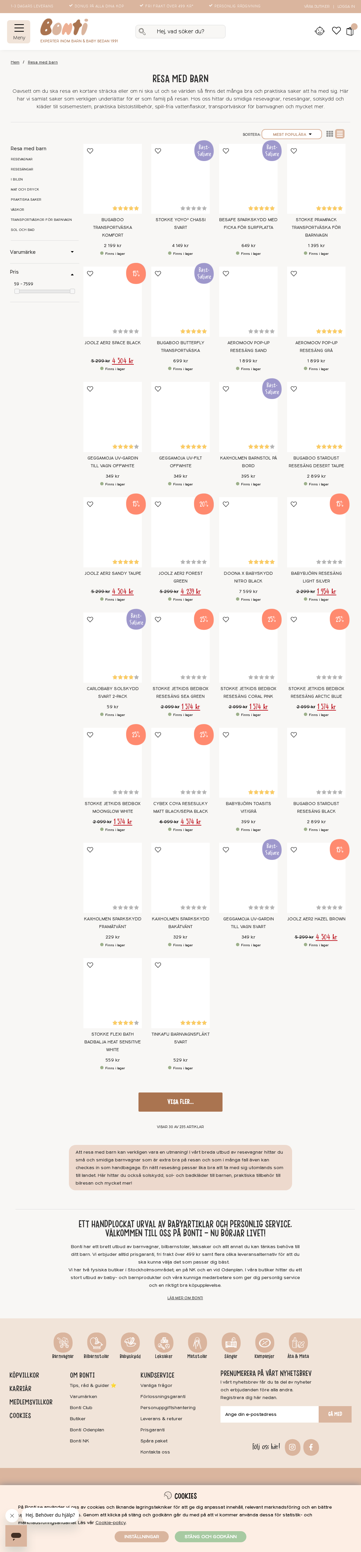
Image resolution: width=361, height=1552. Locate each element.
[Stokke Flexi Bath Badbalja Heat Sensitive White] (112, 993)
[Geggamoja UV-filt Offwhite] (180, 417)
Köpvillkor (24, 1375)
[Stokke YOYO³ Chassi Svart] (180, 179)
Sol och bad (23, 230)
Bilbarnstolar (96, 1356)
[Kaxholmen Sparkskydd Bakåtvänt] (180, 878)
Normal (339, 133)
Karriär (20, 1389)
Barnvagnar (63, 1356)
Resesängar (22, 169)
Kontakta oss (155, 1452)
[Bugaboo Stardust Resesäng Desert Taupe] (316, 417)
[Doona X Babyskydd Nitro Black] (248, 532)
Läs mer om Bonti (185, 1298)
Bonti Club (81, 1407)
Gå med (335, 1414)
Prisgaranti (153, 1430)
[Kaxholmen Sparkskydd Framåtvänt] (112, 878)
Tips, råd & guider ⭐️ (93, 1385)
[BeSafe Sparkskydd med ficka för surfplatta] (248, 179)
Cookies (20, 1415)
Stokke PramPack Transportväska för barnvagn (316, 227)
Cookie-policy (110, 1522)
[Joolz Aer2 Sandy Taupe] (112, 532)
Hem (15, 62)
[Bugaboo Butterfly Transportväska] (180, 302)
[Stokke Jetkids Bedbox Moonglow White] (112, 763)
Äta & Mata (298, 1356)
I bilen (17, 179)
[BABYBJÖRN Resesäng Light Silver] (316, 532)
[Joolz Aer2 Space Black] (112, 302)
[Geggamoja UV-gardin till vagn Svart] (248, 878)
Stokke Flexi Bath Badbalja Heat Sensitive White (112, 1042)
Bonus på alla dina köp (97, 6)
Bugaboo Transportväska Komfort (112, 227)
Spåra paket (154, 1441)
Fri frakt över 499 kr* (167, 6)
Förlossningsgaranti (163, 1396)
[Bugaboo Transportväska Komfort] (112, 179)
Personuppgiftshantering (168, 1407)
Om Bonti (82, 1375)
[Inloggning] (319, 31)
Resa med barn (43, 62)
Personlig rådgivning (235, 6)
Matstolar (197, 1356)
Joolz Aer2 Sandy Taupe (112, 573)
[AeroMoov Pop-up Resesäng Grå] (316, 302)
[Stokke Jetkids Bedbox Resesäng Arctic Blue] (316, 647)
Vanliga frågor (156, 1385)
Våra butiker (316, 6)
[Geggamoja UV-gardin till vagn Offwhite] (112, 417)
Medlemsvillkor (30, 1402)
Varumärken (83, 1396)
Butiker (78, 1419)
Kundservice (157, 1375)
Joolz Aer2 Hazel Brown (316, 919)
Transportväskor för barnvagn (41, 220)
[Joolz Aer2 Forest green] (180, 532)
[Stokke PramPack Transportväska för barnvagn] (316, 179)
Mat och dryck (25, 190)
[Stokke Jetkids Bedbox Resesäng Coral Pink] (248, 647)
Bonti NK (79, 1441)
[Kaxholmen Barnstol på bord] (248, 417)
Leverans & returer (162, 1419)
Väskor (17, 210)
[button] (347, 32)
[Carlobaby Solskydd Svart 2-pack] (112, 647)
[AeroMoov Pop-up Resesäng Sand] (248, 302)
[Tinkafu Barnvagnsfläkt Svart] (180, 993)
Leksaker (164, 1356)
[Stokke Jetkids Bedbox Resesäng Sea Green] (180, 647)
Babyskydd (130, 1356)
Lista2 (329, 133)
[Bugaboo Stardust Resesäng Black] (316, 763)
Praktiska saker (26, 200)
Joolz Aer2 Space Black (112, 343)
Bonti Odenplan (87, 1430)
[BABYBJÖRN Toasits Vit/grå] (248, 763)
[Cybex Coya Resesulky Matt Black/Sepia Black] (180, 763)
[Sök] (180, 31)
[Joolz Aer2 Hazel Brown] (316, 878)
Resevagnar (22, 159)
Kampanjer (264, 1356)
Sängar (231, 1356)
